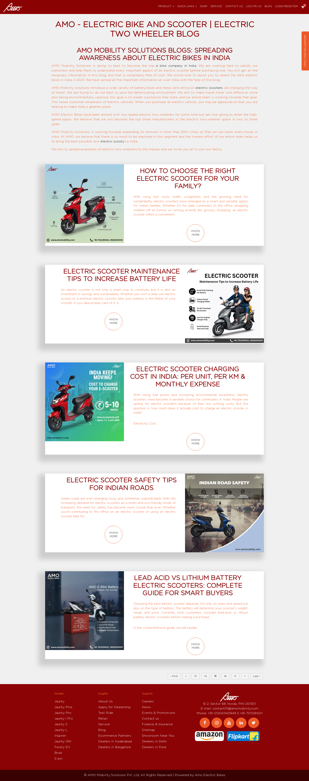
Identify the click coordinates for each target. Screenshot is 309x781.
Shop (203, 6)
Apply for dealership (305, 51)
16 (225, 676)
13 (195, 676)
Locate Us (254, 6)
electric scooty (112, 141)
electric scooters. (209, 87)
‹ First (174, 676)
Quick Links (185, 6)
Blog (268, 6)
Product (165, 6)
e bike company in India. (176, 65)
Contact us (234, 6)
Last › (256, 676)
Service (216, 6)
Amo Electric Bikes (210, 775)
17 (235, 676)
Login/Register (286, 6)
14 (205, 676)
